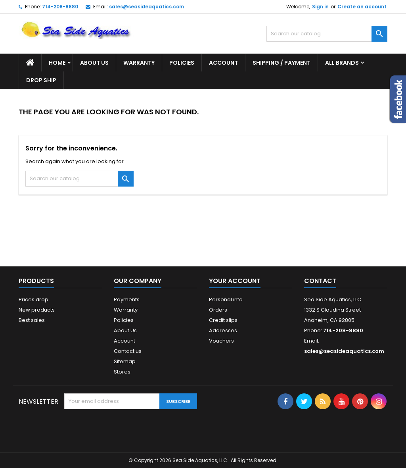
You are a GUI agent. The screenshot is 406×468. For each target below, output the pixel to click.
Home (57, 63)
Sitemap (125, 361)
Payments (127, 299)
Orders (218, 310)
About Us (94, 63)
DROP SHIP (41, 80)
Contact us (128, 351)
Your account (234, 280)
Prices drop (33, 299)
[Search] (326, 34)
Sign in (320, 6)
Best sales (32, 320)
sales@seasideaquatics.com (146, 6)
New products (37, 310)
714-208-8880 (60, 6)
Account (223, 63)
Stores (122, 372)
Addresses (223, 330)
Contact (320, 280)
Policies (181, 63)
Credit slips (223, 320)
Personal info (226, 299)
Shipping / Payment (281, 63)
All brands (342, 63)
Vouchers (221, 341)
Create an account (362, 6)
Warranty (139, 63)
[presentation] (124, 428)
